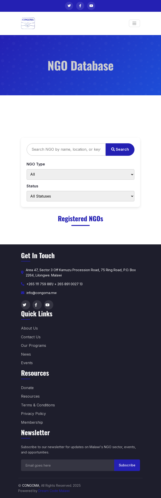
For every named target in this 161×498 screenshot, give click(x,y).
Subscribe (127, 465)
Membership (32, 422)
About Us (29, 328)
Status (32, 186)
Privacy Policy (33, 413)
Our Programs (33, 345)
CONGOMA (30, 485)
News (26, 354)
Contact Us (31, 337)
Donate (27, 387)
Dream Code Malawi (54, 491)
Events (27, 362)
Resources (30, 396)
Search (120, 149)
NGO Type (36, 164)
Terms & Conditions (38, 405)
